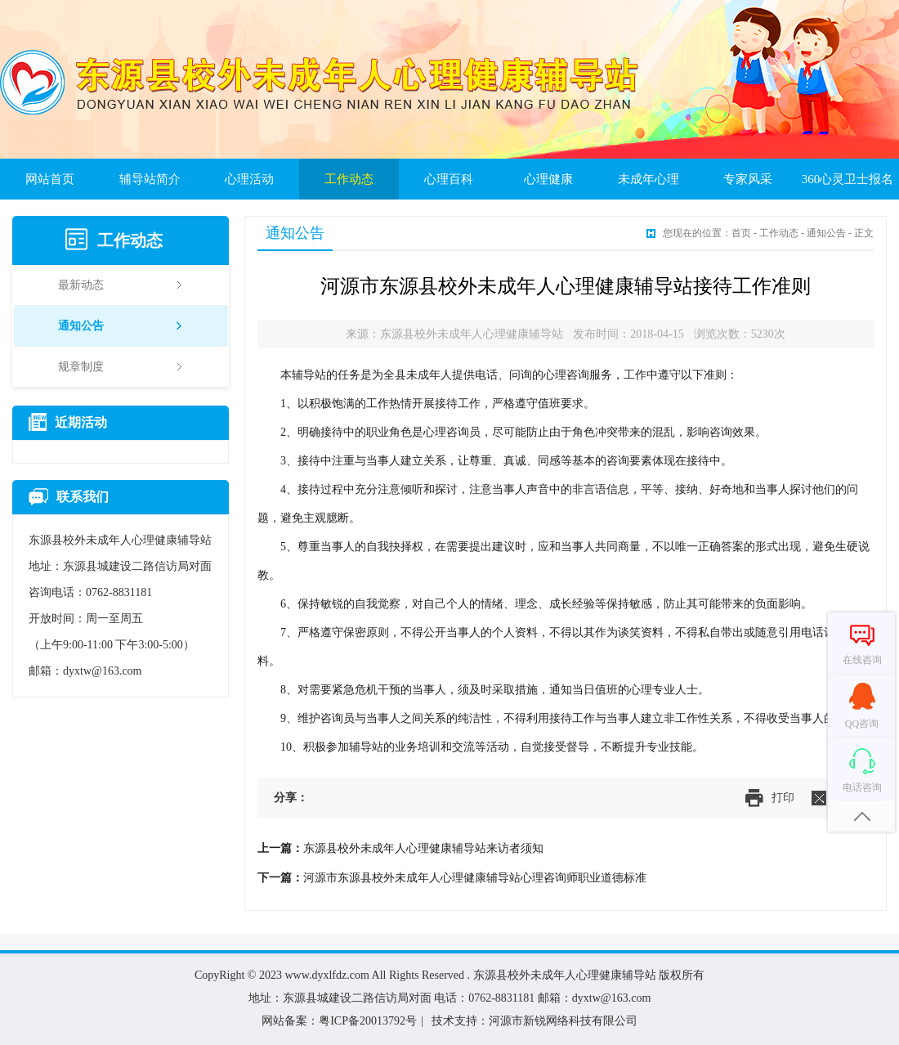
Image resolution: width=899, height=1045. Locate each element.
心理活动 (249, 179)
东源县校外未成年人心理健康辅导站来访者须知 (423, 848)
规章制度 (119, 367)
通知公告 (119, 326)
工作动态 (348, 179)
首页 (741, 233)
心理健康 (548, 179)
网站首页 (49, 179)
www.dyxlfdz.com (327, 975)
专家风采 (747, 179)
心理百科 (448, 179)
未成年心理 (648, 179)
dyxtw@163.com (102, 671)
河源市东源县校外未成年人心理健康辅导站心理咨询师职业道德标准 (474, 878)
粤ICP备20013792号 (368, 1021)
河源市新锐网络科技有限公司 (563, 1021)
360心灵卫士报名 (848, 179)
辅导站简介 (150, 179)
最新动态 (119, 285)
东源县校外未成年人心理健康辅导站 (564, 975)
